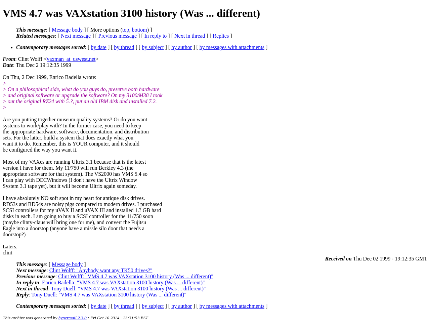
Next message (76, 36)
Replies (221, 36)
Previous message (117, 36)
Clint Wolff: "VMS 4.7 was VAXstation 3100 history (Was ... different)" (135, 276)
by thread (124, 47)
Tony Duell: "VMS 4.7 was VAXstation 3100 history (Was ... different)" (128, 288)
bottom (139, 30)
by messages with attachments (232, 47)
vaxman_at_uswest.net (71, 59)
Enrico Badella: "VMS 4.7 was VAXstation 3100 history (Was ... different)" (123, 282)
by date (98, 47)
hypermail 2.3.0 (72, 317)
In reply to (155, 36)
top (125, 30)
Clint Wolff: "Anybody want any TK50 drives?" (101, 270)
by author (181, 47)
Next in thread (189, 36)
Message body (67, 30)
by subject (153, 47)
